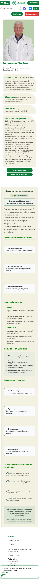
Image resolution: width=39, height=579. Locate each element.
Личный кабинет (17, 14)
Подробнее (4, 572)
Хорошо (4, 576)
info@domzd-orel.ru (14, 551)
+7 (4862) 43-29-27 (33, 4)
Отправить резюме (13, 555)
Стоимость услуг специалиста (19, 174)
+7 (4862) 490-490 (33, 2)
